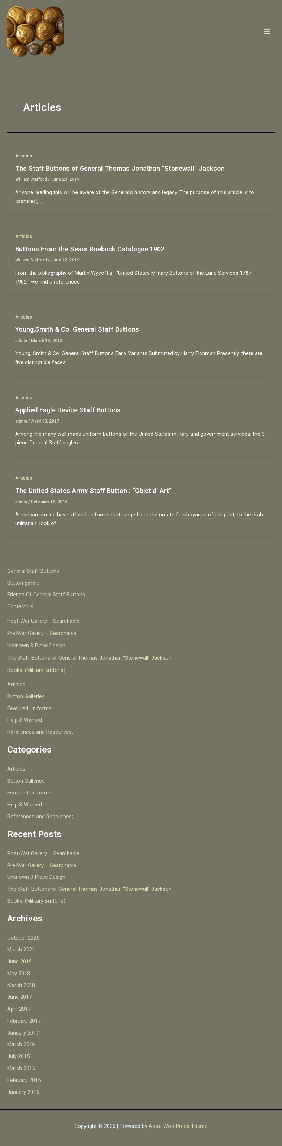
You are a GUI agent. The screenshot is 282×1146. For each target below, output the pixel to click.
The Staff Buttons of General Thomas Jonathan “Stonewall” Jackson (120, 168)
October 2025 (23, 937)
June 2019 (19, 961)
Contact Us (20, 606)
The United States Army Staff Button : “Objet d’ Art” (93, 490)
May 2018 (18, 973)
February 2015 (24, 1080)
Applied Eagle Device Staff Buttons (68, 410)
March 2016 (21, 1044)
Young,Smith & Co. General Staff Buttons (77, 329)
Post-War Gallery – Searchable (43, 621)
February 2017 (24, 1021)
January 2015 (23, 1092)
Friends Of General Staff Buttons (46, 594)
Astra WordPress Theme (178, 1126)
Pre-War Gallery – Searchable (41, 633)
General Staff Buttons (33, 571)
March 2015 (21, 1068)
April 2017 (19, 1009)
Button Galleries (26, 696)
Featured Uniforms (29, 708)
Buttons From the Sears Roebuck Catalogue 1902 (89, 249)
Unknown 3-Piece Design (36, 645)
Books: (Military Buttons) (36, 670)
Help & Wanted (24, 720)
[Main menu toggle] (267, 31)
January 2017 (23, 1033)
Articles (23, 155)
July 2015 (18, 1056)
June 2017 (19, 997)
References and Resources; (40, 732)
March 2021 (21, 949)
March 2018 (21, 985)
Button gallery (23, 583)
